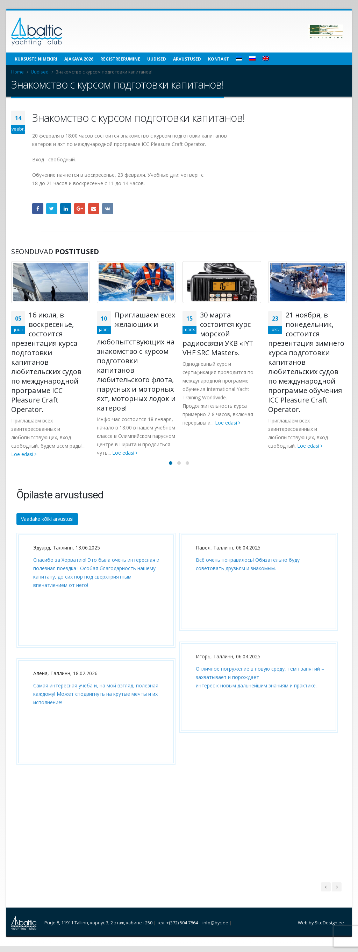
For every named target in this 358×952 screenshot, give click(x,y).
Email (93, 208)
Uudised (156, 59)
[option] (94, 660)
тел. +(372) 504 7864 (177, 929)
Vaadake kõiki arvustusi (47, 525)
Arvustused (187, 59)
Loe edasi (23, 454)
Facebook (37, 208)
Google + (79, 208)
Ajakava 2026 (78, 59)
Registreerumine (120, 59)
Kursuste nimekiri (36, 59)
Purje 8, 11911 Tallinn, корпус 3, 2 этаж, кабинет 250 (98, 929)
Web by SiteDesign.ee (321, 929)
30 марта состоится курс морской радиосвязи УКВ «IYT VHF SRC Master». (217, 333)
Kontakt (218, 59)
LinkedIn (65, 208)
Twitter (51, 208)
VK (107, 208)
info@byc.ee (215, 929)
